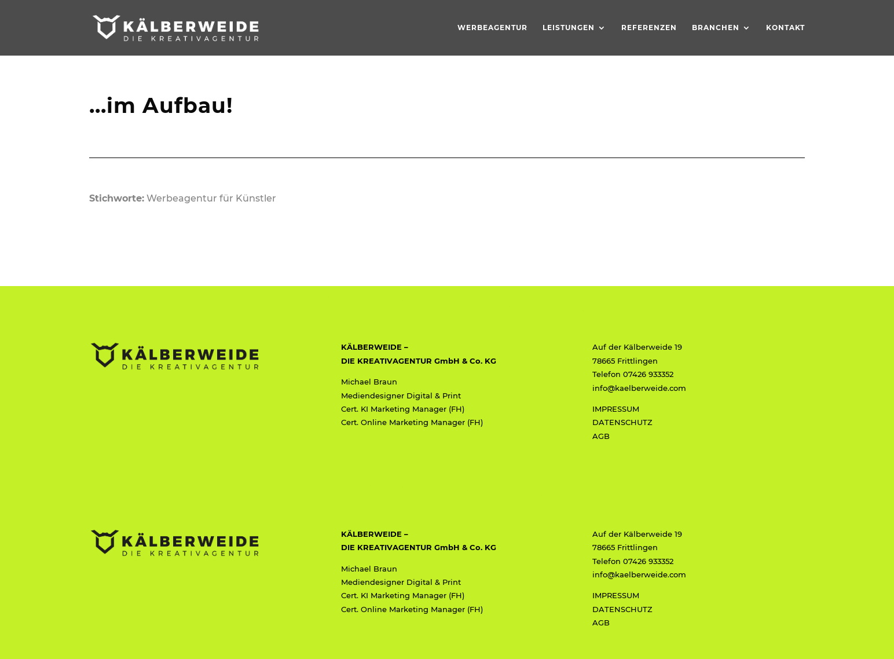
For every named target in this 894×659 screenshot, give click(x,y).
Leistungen (569, 28)
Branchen (715, 28)
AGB (601, 436)
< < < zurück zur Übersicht (152, 223)
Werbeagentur (492, 28)
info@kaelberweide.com (639, 388)
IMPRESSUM (615, 408)
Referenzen (649, 28)
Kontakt (785, 28)
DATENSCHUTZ (622, 422)
